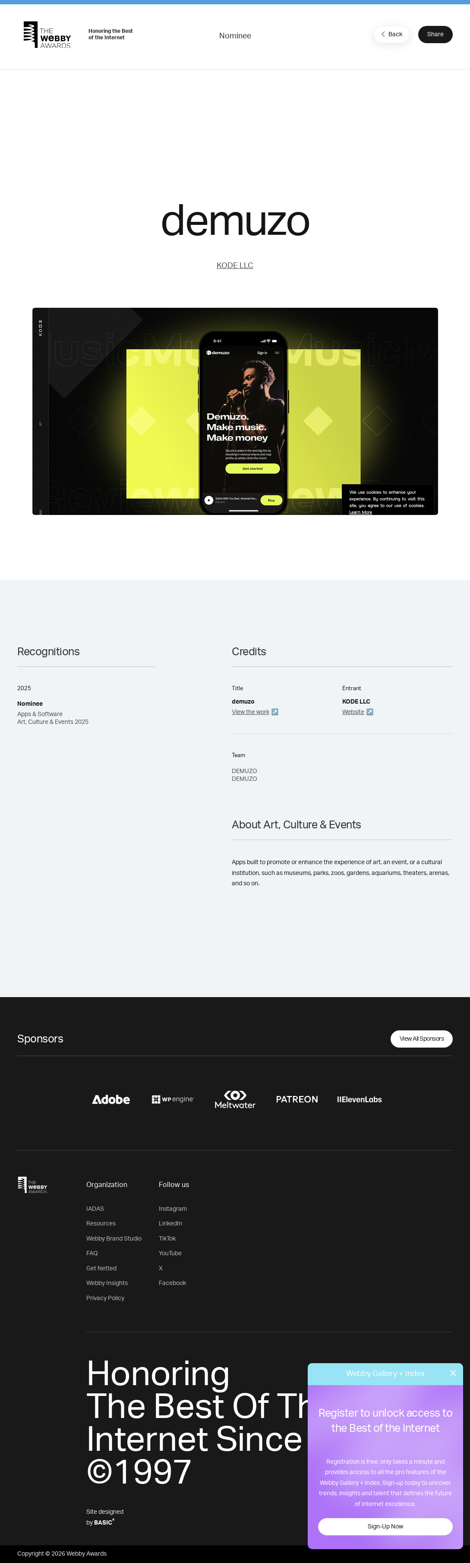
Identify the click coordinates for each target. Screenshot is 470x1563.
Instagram (173, 1209)
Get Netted (101, 1269)
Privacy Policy (105, 1298)
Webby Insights (107, 1283)
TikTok (167, 1239)
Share (435, 35)
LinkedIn (170, 1224)
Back (390, 34)
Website (353, 712)
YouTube (170, 1253)
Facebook (172, 1283)
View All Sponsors (422, 1039)
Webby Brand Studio (114, 1239)
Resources (101, 1224)
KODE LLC (235, 266)
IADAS (95, 1209)
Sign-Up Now (385, 1527)
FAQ (92, 1253)
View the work (250, 712)
